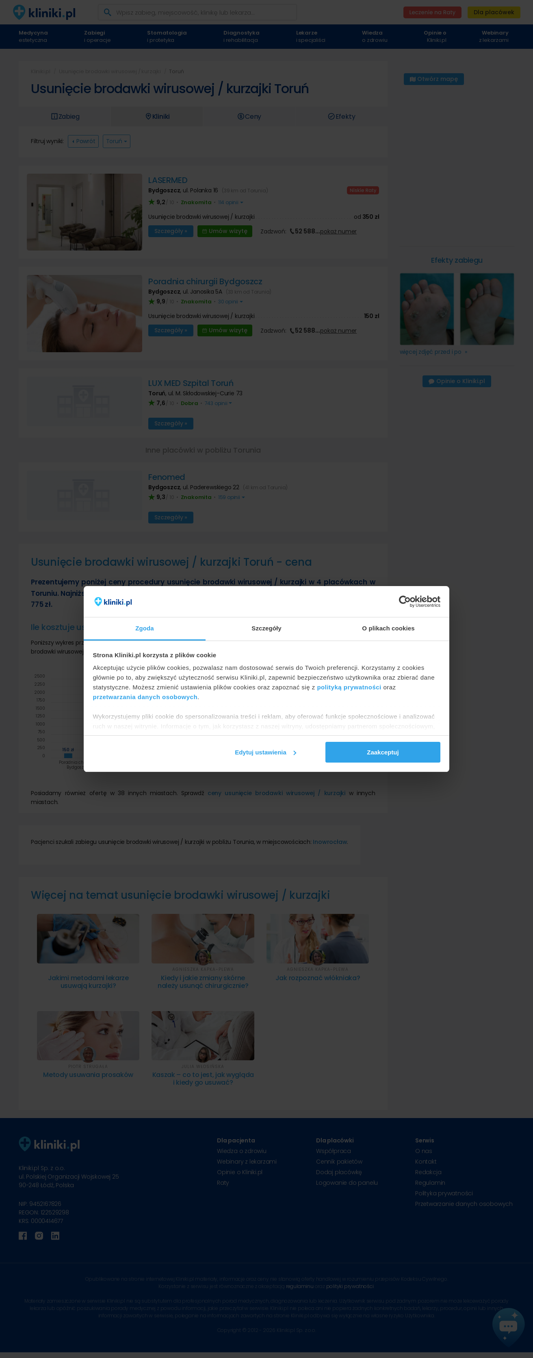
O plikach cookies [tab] (388, 628)
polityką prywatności (349, 687)
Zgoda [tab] (144, 628)
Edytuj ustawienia (265, 752)
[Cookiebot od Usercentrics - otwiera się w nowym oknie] (404, 601)
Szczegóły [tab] (266, 628)
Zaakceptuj (383, 752)
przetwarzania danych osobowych (145, 696)
